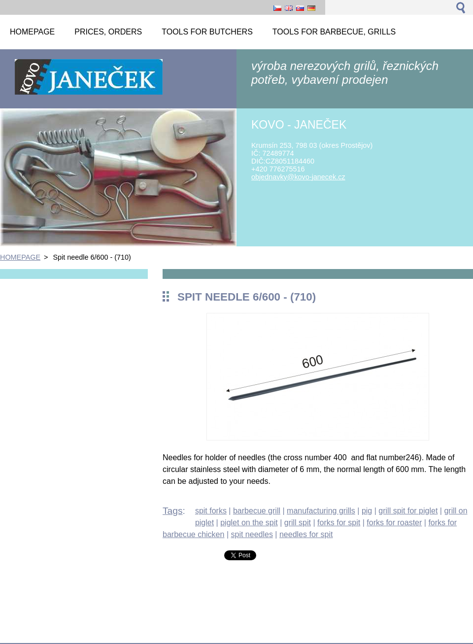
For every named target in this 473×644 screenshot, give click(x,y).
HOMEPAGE (20, 257)
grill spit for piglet (408, 511)
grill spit (297, 522)
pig (367, 511)
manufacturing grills (321, 511)
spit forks (211, 511)
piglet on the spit (249, 522)
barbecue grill (256, 511)
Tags (173, 511)
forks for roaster (394, 522)
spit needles (251, 534)
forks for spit (338, 522)
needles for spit (306, 534)
